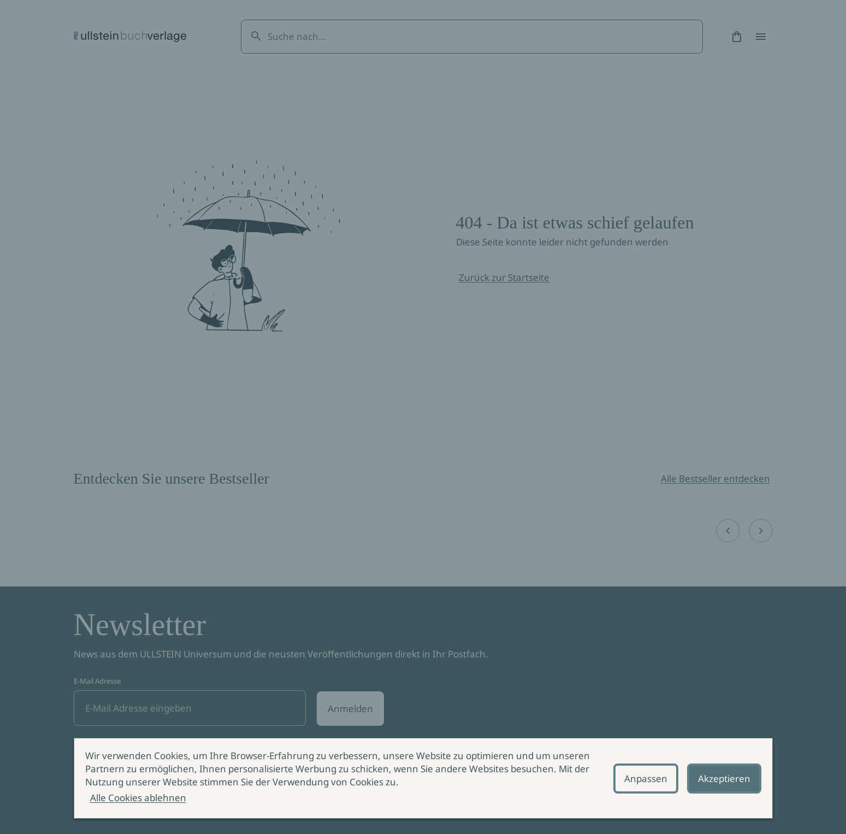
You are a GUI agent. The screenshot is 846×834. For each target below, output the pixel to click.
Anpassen (645, 778)
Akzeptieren (724, 778)
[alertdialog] (423, 778)
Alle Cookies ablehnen (138, 797)
